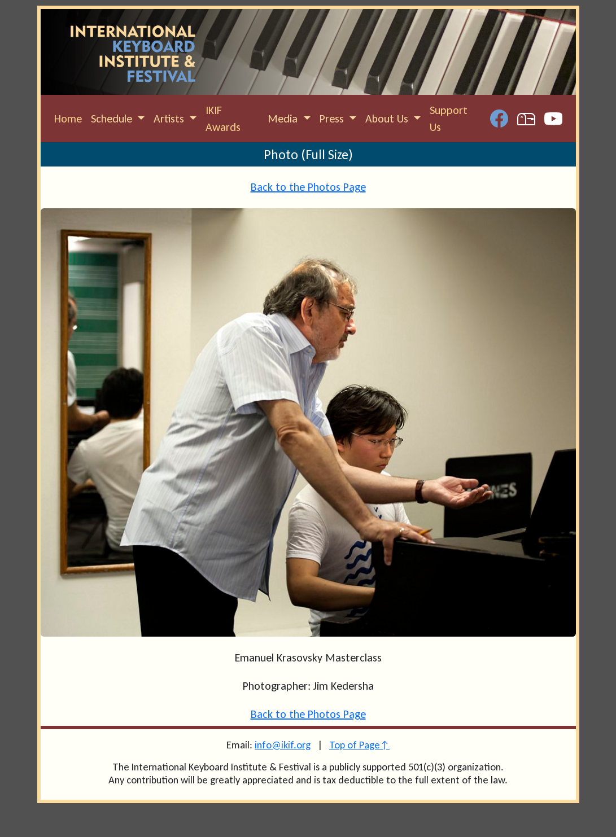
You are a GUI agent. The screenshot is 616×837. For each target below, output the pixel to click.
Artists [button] (170, 118)
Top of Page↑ (359, 744)
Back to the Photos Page (308, 187)
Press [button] (333, 118)
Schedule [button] (113, 118)
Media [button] (284, 118)
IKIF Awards (223, 118)
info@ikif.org (283, 744)
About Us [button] (388, 118)
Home (68, 118)
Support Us (449, 118)
